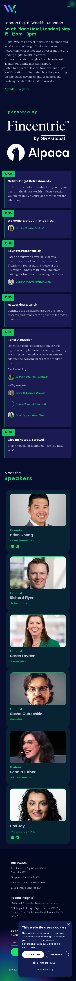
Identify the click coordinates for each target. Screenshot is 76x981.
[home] (9, 8)
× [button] (68, 924)
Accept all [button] (33, 954)
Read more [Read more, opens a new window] (28, 947)
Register (24, 89)
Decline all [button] (57, 954)
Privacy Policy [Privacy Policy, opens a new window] (45, 969)
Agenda (9, 89)
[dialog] (45, 949)
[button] (68, 7)
